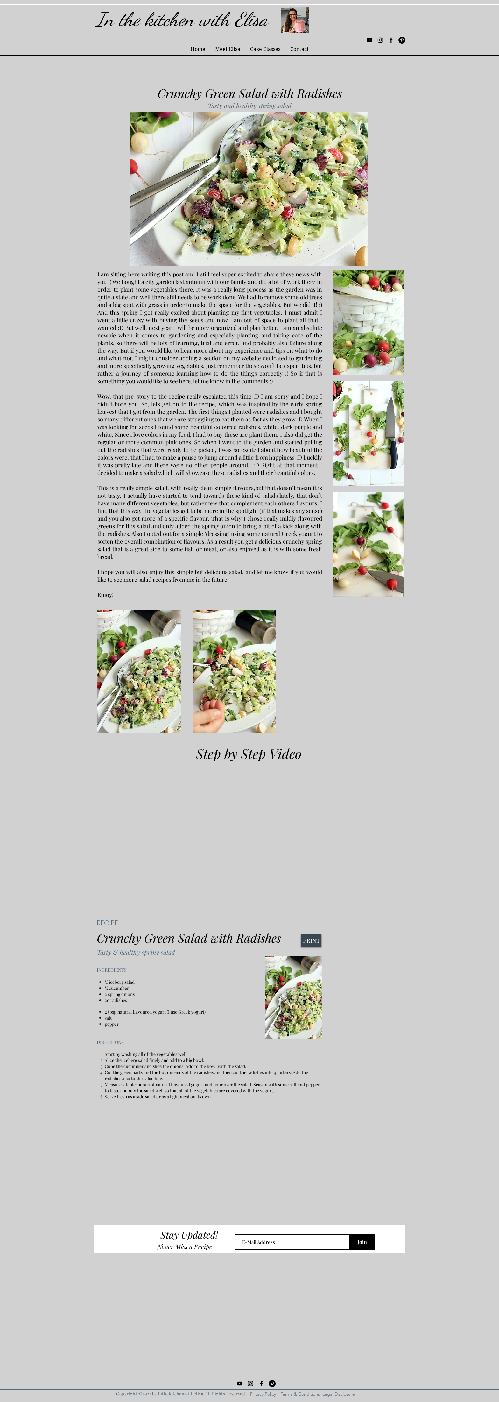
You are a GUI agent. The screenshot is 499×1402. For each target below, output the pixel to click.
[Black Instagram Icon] (380, 40)
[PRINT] (311, 940)
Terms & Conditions (300, 1394)
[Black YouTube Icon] (369, 40)
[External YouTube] (249, 831)
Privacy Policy (263, 1394)
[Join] (362, 1242)
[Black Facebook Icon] (391, 40)
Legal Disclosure (338, 1394)
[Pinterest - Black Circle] (401, 40)
